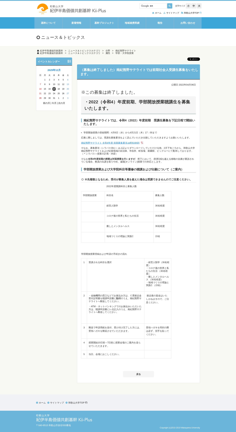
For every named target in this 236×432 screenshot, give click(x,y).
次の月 (61, 103)
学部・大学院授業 (124, 53)
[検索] (153, 5)
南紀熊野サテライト (125, 50)
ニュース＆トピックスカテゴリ (84, 50)
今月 (54, 103)
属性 (108, 53)
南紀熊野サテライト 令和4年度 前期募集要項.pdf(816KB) (110, 143)
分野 (108, 50)
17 (54, 89)
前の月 (46, 103)
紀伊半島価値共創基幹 (51, 50)
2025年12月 (54, 70)
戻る (138, 374)
